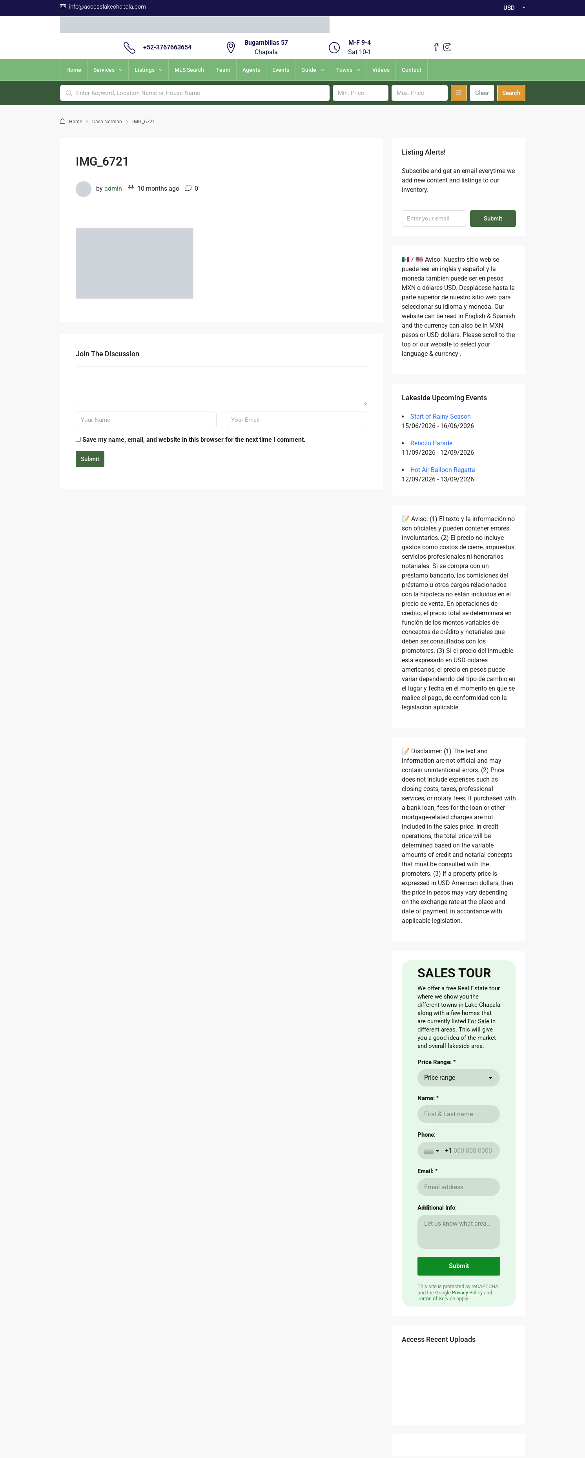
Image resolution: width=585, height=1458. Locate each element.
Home (73, 70)
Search (511, 93)
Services (104, 70)
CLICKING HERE (128, 1211)
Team (223, 70)
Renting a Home (198, 1210)
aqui (141, 1242)
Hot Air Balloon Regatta (442, 470)
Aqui (114, 1201)
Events (280, 70)
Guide (308, 70)
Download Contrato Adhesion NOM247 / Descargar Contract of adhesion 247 (292, 1415)
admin (113, 188)
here (85, 1226)
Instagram (312, 1310)
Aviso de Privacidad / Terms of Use (292, 1378)
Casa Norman (108, 121)
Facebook (272, 1310)
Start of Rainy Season (440, 416)
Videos (381, 70)
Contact (411, 70)
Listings (145, 70)
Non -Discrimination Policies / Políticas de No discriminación (292, 1425)
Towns (344, 70)
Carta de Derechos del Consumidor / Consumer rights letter (292, 1406)
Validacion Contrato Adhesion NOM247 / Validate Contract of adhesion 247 (292, 1397)
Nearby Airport (196, 1223)
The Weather (251, 1210)
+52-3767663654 (167, 47)
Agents (251, 70)
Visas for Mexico (256, 1223)
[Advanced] (459, 93)
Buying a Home (197, 1198)
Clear (482, 93)
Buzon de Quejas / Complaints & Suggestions (292, 1387)
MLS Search (189, 70)
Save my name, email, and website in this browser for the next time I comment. (194, 439)
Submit (90, 459)
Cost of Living (252, 1198)
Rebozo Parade (431, 443)
